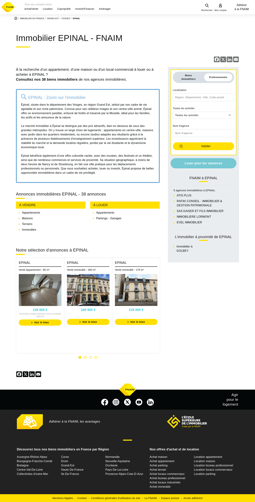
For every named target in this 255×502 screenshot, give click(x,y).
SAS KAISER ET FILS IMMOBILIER (200, 211)
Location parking (204, 473)
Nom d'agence (181, 125)
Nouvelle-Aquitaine (117, 461)
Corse (65, 456)
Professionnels (218, 77)
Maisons (27, 218)
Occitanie (111, 465)
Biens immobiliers (188, 77)
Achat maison (158, 456)
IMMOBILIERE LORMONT (194, 216)
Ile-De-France (70, 473)
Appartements (31, 212)
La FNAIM (150, 498)
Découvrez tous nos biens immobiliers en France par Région (63, 449)
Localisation (179, 90)
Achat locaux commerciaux (167, 473)
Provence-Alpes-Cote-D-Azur (124, 473)
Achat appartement (162, 461)
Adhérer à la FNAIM (242, 7)
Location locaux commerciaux (213, 469)
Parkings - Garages (108, 218)
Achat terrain (158, 469)
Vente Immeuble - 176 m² (129, 269)
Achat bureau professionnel (167, 478)
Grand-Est (67, 465)
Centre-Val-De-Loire (30, 469)
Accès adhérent (193, 498)
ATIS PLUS (184, 195)
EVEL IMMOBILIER (189, 222)
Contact (82, 498)
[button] (31, 8)
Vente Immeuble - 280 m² (81, 269)
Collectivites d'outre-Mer (32, 473)
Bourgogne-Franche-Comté (34, 461)
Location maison (204, 461)
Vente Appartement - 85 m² (34, 269)
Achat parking (159, 465)
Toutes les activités (184, 108)
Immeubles (29, 229)
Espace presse (170, 498)
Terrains (27, 223)
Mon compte (220, 10)
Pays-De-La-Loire (116, 469)
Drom (64, 461)
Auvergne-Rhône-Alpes (32, 456)
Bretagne (23, 465)
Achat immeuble (160, 486)
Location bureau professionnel (213, 465)
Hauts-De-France (72, 469)
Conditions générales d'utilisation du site (115, 498)
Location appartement (208, 456)
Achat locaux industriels (165, 482)
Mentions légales (62, 498)
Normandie (112, 456)
